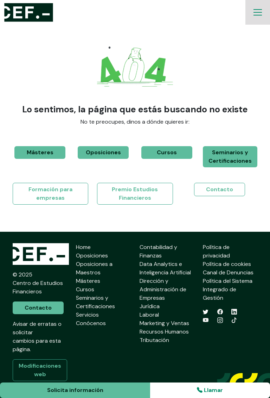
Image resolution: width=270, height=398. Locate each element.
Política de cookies (227, 264)
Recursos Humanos (164, 331)
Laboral (149, 314)
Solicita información (75, 390)
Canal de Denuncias (228, 272)
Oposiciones (103, 152)
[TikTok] (234, 320)
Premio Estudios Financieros (135, 193)
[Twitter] (205, 312)
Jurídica (150, 306)
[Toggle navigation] (257, 12)
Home (83, 247)
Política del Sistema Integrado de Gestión (227, 289)
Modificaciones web (40, 370)
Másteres (40, 152)
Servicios (87, 314)
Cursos (167, 152)
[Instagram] (220, 320)
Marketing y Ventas (164, 323)
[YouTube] (205, 320)
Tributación (154, 340)
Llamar (210, 390)
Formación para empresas (50, 193)
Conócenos (91, 323)
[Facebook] (220, 312)
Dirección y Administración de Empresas (163, 289)
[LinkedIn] (234, 312)
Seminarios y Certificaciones (230, 156)
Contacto (219, 189)
